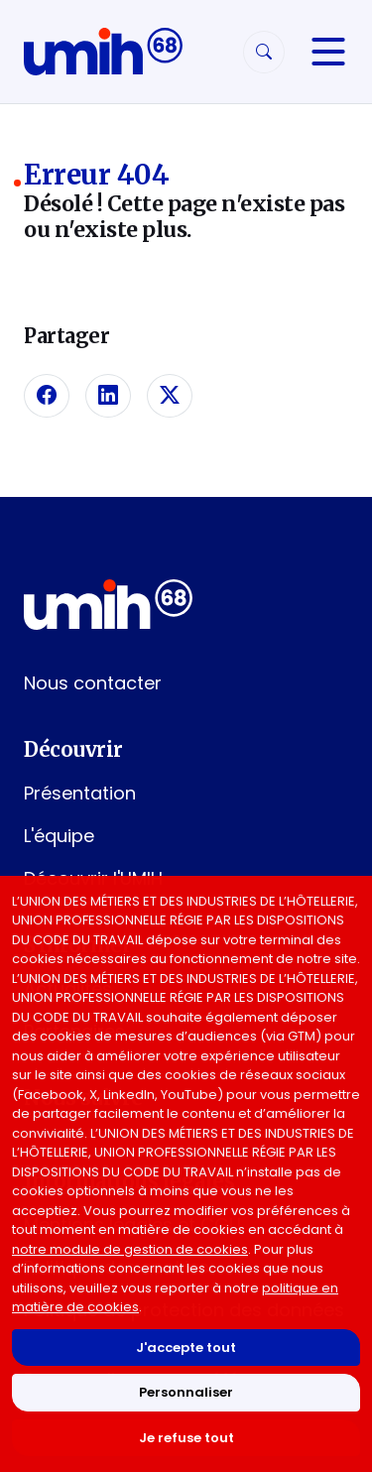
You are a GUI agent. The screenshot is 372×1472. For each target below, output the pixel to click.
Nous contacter (93, 683)
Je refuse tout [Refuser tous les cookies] (186, 1437)
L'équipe (59, 835)
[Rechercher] (264, 52)
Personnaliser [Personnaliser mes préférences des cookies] (186, 1392)
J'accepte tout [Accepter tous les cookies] (186, 1347)
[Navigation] (328, 51)
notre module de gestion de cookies (130, 1249)
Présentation (80, 793)
